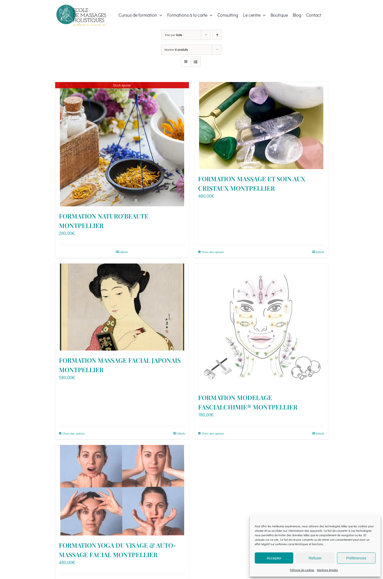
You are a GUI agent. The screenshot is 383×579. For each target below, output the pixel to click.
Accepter (274, 558)
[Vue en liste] (196, 62)
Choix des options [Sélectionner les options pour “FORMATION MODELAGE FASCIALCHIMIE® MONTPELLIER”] (213, 433)
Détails (123, 252)
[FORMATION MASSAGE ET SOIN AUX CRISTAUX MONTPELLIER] (261, 125)
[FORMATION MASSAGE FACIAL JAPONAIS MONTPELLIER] (122, 307)
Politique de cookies (302, 570)
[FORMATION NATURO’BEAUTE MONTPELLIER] (122, 144)
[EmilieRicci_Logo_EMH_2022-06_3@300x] (81, 7)
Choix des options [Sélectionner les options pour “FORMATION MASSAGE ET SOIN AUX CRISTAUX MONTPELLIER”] (213, 252)
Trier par (173, 35)
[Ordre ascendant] (217, 35)
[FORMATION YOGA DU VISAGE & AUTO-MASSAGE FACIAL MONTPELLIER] (122, 490)
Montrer (176, 49)
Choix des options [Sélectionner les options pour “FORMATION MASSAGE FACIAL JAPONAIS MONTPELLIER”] (73, 433)
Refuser (315, 558)
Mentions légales (327, 570)
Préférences (356, 558)
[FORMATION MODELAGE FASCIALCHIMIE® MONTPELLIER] (261, 326)
